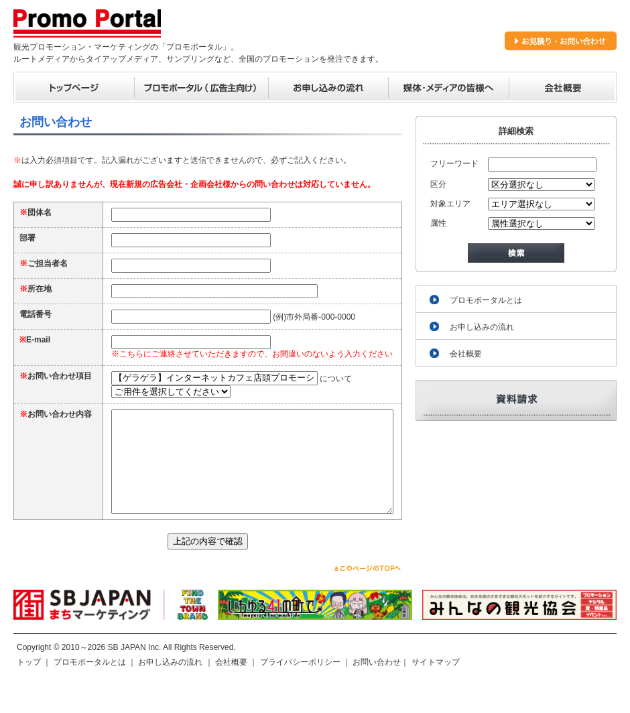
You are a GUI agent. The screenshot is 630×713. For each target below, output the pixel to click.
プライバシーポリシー (300, 689)
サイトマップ (436, 689)
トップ (29, 689)
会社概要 (466, 354)
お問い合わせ (377, 689)
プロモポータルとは (486, 300)
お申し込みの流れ (482, 327)
